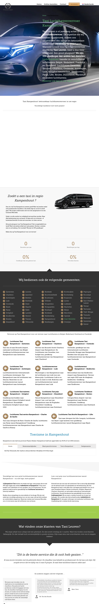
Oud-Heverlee (69, 319)
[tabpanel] (49, 451)
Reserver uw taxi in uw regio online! (61, 81)
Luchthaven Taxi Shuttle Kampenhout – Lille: (75, 414)
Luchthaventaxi (50, 59)
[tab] (10, 446)
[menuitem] (88, 4)
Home (44, 15)
